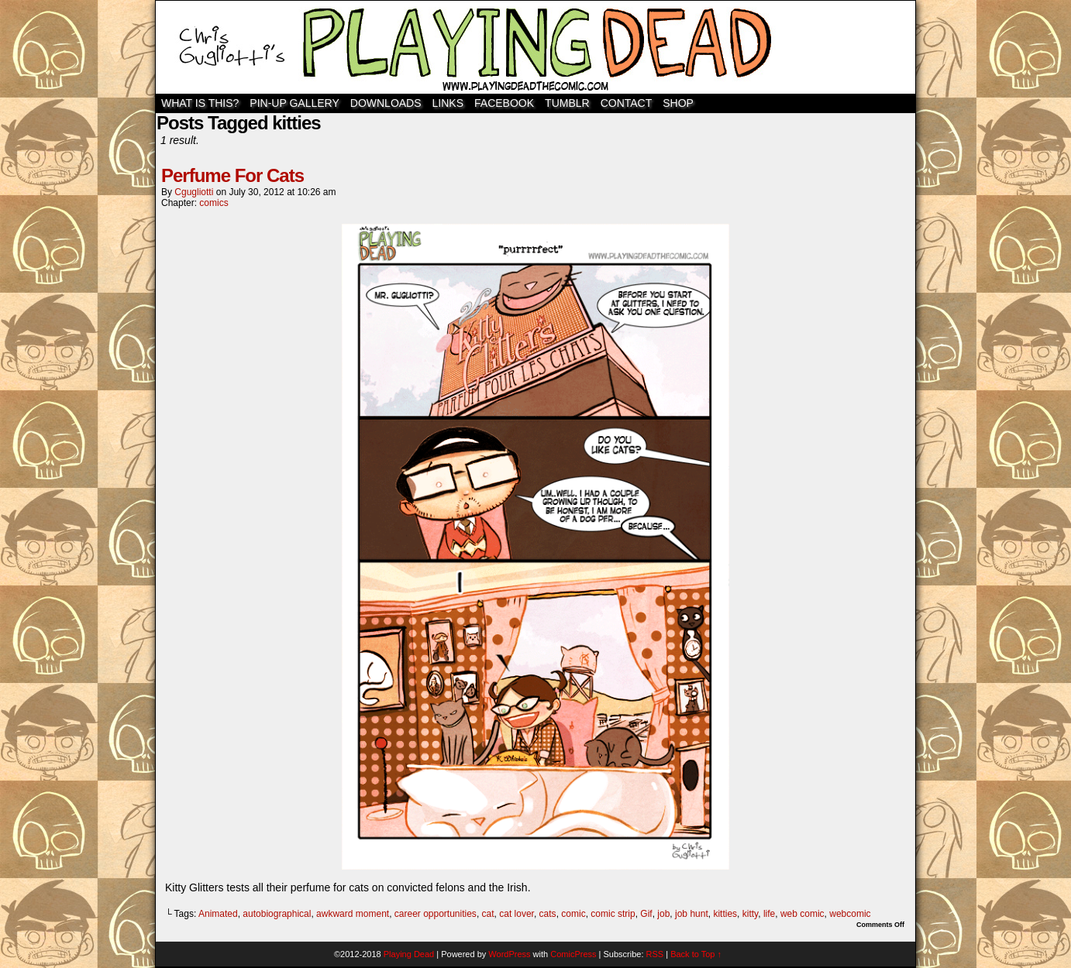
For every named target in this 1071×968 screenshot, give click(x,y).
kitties (725, 913)
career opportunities (435, 913)
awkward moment (352, 913)
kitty (750, 913)
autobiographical (277, 913)
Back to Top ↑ (695, 954)
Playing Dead (535, 47)
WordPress (509, 954)
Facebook (504, 103)
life (769, 913)
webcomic (849, 913)
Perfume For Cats (232, 175)
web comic (802, 913)
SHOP (678, 103)
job (663, 913)
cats (547, 913)
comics (213, 202)
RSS (655, 954)
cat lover (516, 913)
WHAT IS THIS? (200, 103)
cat (488, 913)
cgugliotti (193, 192)
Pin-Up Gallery (294, 103)
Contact (627, 103)
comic (573, 913)
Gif (646, 913)
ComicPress (573, 954)
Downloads (386, 103)
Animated (218, 913)
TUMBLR (567, 103)
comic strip (613, 913)
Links (447, 103)
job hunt (691, 913)
